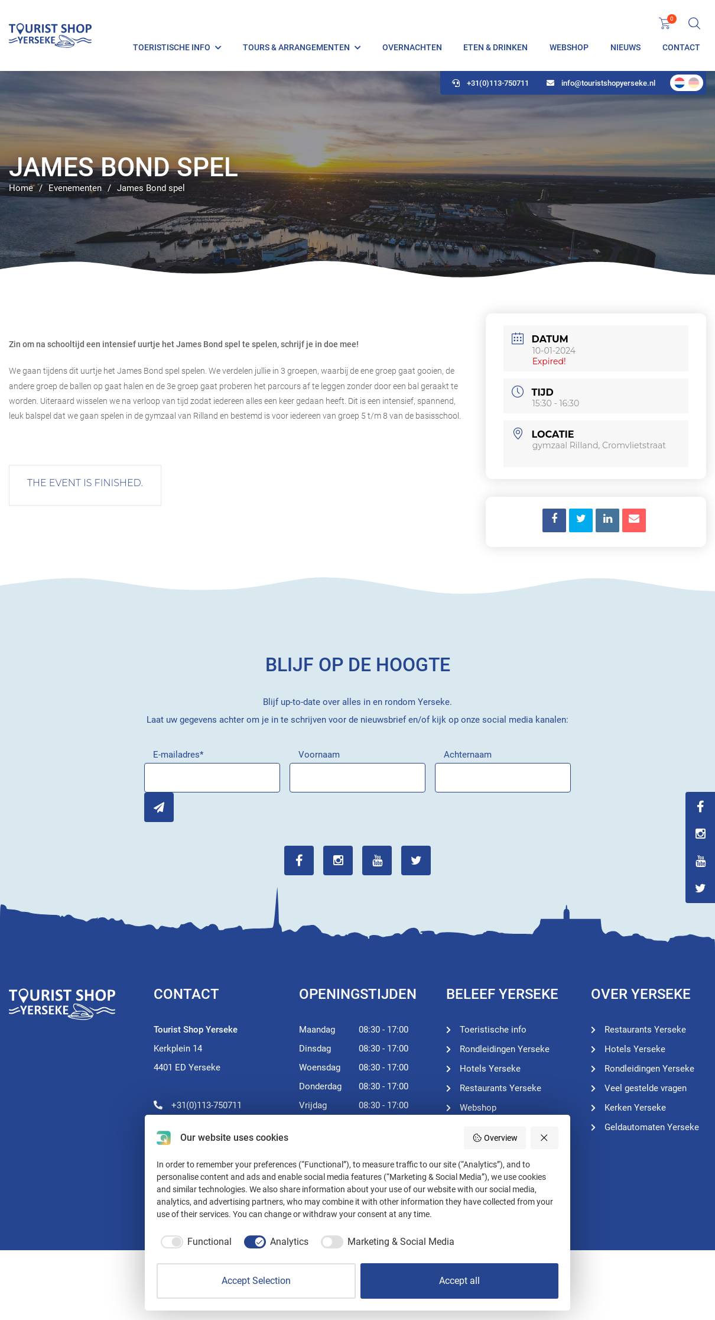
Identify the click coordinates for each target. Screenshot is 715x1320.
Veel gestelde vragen (645, 1088)
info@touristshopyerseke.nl (601, 83)
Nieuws (625, 47)
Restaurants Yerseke (500, 1088)
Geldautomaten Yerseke (651, 1127)
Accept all (459, 1280)
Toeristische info (171, 47)
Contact (681, 47)
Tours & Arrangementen (296, 47)
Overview (495, 1138)
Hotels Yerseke (490, 1068)
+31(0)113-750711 (490, 83)
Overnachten (412, 47)
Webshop (569, 47)
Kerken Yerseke (635, 1107)
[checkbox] (194, 1242)
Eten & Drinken (495, 47)
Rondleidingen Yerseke (505, 1049)
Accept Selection (256, 1280)
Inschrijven (159, 807)
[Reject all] (545, 1138)
